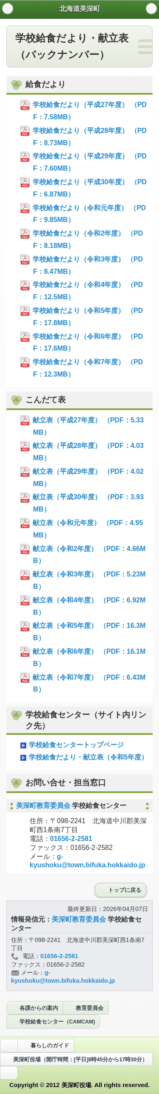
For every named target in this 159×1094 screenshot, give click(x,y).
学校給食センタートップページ (71, 745)
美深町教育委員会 (44, 805)
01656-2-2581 (71, 838)
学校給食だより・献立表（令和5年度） (83, 758)
